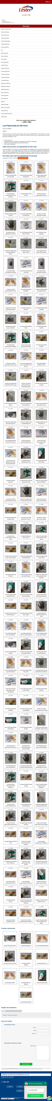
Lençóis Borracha (4, 65)
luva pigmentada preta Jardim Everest (26, 251)
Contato (19, 1090)
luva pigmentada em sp (42, 963)
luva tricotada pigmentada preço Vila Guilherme (11, 671)
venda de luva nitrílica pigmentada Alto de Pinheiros (26, 843)
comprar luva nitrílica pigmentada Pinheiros (11, 882)
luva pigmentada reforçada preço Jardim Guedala (11, 557)
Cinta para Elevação (5, 38)
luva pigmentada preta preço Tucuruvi (26, 537)
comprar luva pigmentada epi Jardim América (26, 575)
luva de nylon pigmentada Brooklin (10, 652)
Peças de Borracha (5, 92)
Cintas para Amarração (5, 41)
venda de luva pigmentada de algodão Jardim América (41, 728)
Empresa (20, 1086)
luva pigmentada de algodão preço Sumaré (11, 233)
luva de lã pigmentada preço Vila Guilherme (11, 766)
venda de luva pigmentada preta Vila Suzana (26, 595)
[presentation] (13, 1039)
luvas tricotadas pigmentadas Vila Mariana (41, 842)
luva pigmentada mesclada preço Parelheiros (11, 862)
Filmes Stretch (4, 59)
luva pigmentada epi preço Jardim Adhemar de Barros (41, 671)
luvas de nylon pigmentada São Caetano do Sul (41, 404)
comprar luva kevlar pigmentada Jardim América (41, 442)
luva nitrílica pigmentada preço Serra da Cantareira (26, 634)
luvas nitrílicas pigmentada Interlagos (41, 308)
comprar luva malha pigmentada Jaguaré (41, 214)
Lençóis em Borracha (5, 74)
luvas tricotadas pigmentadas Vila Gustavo (26, 882)
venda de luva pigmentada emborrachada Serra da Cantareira (26, 901)
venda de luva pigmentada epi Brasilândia (26, 709)
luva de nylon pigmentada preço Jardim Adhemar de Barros (26, 365)
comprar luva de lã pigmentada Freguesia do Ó (11, 823)
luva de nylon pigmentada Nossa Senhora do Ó (10, 422)
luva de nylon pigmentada (10, 945)
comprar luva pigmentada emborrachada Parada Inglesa (41, 921)
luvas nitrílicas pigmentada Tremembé (26, 271)
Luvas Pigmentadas (5, 80)
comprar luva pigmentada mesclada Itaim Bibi (41, 290)
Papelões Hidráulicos (5, 89)
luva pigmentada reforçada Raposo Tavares (41, 900)
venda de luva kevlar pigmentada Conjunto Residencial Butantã (10, 462)
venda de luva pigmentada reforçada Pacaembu (26, 652)
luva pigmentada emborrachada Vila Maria (10, 345)
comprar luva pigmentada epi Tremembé (10, 176)
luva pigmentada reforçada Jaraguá (26, 785)
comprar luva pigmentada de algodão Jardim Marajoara (41, 786)
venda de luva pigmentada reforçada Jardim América (41, 862)
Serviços (26, 26)
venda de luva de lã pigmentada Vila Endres (41, 194)
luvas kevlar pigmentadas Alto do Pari (26, 671)
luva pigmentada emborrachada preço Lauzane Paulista (26, 747)
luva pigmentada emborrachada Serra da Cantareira (10, 195)
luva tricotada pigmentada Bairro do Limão (26, 233)
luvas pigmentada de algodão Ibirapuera (10, 920)
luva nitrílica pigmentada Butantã (41, 345)
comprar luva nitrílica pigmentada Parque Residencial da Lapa (26, 385)
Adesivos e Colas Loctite (6, 29)
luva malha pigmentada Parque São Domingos (10, 441)
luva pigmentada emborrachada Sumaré (10, 805)
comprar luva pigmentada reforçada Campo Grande (26, 500)
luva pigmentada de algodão (26, 964)
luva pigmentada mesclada (10, 963)
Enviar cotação (26, 1064)
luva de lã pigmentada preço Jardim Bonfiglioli (41, 746)
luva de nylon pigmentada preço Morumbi (26, 214)
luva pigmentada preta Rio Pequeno (11, 214)
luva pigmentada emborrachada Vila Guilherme (10, 786)
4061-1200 (27, 15)
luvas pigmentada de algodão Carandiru (41, 364)
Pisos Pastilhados (4, 98)
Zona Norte (14, 1011)
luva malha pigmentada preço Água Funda (41, 652)
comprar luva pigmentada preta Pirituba (41, 557)
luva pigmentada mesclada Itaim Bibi (26, 823)
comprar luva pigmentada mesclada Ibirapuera (26, 422)
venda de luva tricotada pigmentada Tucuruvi (26, 518)
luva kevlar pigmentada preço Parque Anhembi (41, 595)
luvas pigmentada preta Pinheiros (10, 575)
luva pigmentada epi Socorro (10, 900)
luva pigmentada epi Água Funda (26, 327)
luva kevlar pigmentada (42, 982)
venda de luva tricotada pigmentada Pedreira (10, 308)
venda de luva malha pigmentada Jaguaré (41, 518)
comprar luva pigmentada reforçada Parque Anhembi (26, 766)
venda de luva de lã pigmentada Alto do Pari (10, 290)
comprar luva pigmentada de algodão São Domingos (10, 384)
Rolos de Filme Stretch (5, 107)
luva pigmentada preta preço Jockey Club (11, 327)
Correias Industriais (5, 47)
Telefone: (40, 1034)
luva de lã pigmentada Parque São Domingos (41, 251)
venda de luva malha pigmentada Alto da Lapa (10, 500)
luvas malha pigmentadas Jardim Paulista (26, 689)
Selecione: (3, 1011)
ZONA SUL (8, 1011)
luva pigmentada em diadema (26, 983)
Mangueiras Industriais (5, 86)
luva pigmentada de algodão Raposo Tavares (41, 766)
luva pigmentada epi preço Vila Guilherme (41, 422)
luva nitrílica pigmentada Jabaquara (10, 709)
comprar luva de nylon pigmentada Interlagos (41, 882)
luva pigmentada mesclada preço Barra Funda (26, 481)
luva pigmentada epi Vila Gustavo (26, 194)
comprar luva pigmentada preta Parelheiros (26, 404)
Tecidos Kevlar (4, 116)
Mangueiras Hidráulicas (6, 83)
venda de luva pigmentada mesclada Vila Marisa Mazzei (11, 252)
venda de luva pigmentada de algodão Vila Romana (41, 805)
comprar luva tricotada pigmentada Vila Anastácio (26, 920)
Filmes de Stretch (4, 56)
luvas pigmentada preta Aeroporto (26, 308)
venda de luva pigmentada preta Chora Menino (41, 481)
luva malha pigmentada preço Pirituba (41, 461)
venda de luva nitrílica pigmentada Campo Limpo (11, 364)
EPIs (2, 50)
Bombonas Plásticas (5, 32)
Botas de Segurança (5, 35)
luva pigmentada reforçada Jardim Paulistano (11, 614)
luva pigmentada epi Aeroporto (10, 481)
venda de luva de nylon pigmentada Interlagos (41, 500)
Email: (41, 1031)
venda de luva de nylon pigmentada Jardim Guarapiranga (11, 690)
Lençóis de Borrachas (5, 71)
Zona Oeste (19, 1011)
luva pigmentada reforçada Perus (11, 842)
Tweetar (4, 131)
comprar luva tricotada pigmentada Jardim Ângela (41, 823)
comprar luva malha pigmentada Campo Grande (41, 709)
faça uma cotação (23, 158)
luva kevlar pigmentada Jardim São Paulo (41, 176)
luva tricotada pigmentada (42, 945)
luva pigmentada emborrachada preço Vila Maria (10, 538)
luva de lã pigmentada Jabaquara (41, 233)
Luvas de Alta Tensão (5, 77)
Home (10, 1086)
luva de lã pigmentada (10, 982)
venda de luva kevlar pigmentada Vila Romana (10, 746)
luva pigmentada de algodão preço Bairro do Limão (41, 615)
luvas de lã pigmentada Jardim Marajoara (26, 805)
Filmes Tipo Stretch (5, 62)
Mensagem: (39, 1052)
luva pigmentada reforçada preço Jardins (26, 614)
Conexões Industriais (5, 44)
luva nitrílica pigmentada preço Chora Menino (10, 634)
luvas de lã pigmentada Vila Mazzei (11, 404)
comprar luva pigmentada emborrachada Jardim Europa (41, 538)
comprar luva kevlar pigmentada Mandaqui (26, 441)
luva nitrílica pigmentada (26, 1002)
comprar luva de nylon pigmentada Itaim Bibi (26, 345)
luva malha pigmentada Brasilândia (26, 290)
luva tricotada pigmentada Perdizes (26, 728)
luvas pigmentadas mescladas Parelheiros (41, 271)
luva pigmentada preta (26, 945)
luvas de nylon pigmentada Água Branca (26, 176)
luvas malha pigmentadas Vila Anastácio (10, 728)
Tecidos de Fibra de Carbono (6, 113)
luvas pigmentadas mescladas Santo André (10, 271)
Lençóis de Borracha (5, 68)
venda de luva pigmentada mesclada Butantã (26, 557)
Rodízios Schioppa (4, 104)
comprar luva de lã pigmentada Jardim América (26, 863)
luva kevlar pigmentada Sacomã (41, 327)
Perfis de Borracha (4, 95)
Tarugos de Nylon (4, 110)
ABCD (11, 1011)
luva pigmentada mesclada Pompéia (41, 384)
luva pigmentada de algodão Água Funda (26, 461)
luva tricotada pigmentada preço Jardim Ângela (41, 634)
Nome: (41, 1028)
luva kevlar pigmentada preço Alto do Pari (10, 595)
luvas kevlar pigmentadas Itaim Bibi (41, 689)
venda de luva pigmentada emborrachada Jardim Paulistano (41, 576)
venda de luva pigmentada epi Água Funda (11, 518)
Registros (3, 101)
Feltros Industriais (4, 53)
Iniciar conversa (35, 1095)
